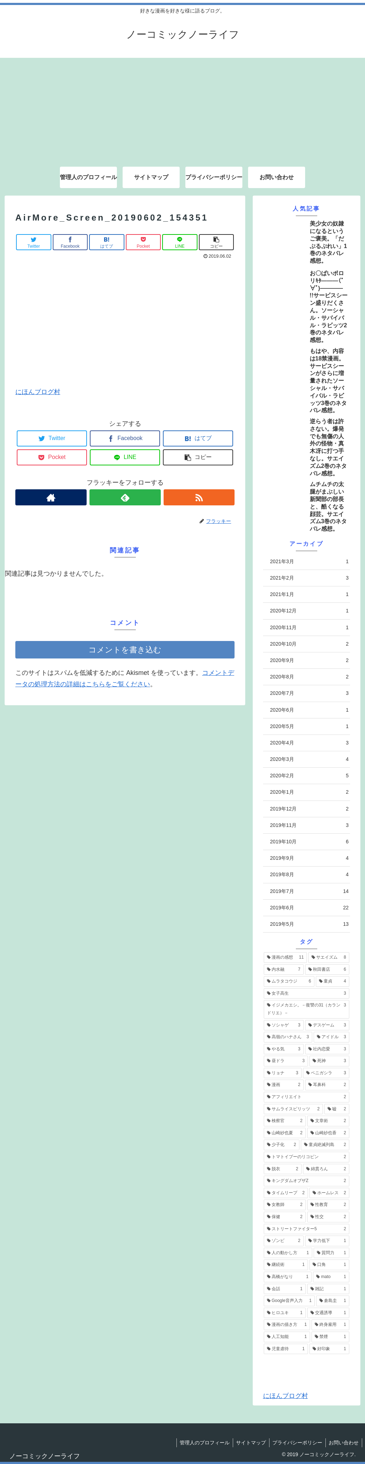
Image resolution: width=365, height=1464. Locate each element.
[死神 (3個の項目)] (329, 1061)
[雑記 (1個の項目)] (328, 1289)
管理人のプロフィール (201, 1442)
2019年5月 (309, 924)
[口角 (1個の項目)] (329, 1264)
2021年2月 (309, 578)
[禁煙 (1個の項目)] (330, 1337)
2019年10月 (309, 841)
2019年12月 (309, 808)
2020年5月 (309, 726)
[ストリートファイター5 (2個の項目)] (306, 1229)
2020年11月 (309, 627)
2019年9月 (309, 858)
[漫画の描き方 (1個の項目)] (287, 1324)
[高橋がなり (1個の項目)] (288, 1277)
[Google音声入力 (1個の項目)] (289, 1301)
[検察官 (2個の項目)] (285, 1121)
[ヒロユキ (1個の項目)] (285, 1313)
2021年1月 (309, 594)
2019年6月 (309, 907)
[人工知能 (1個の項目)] (287, 1337)
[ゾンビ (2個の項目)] (284, 1241)
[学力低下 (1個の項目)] (327, 1241)
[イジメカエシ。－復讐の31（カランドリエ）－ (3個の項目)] (306, 1009)
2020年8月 (309, 676)
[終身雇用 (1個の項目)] (330, 1324)
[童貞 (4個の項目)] (332, 981)
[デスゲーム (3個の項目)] (327, 1025)
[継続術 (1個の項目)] (286, 1264)
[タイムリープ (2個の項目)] (286, 1193)
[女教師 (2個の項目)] (285, 1205)
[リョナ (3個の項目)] (283, 1073)
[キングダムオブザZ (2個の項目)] (306, 1181)
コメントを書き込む (124, 649)
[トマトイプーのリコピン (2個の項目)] (306, 1157)
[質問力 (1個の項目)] (331, 1253)
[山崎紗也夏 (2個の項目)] (285, 1133)
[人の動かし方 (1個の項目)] (288, 1253)
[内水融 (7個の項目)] (284, 969)
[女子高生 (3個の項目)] (306, 993)
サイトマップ (248, 1442)
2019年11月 (309, 825)
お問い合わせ (343, 1442)
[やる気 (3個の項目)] (284, 1049)
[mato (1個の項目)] (331, 1277)
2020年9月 (309, 660)
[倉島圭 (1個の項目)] (332, 1301)
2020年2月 (309, 775)
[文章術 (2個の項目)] (328, 1121)
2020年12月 (309, 610)
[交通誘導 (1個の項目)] (328, 1313)
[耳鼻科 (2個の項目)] (327, 1085)
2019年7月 (309, 891)
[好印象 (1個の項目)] (329, 1349)
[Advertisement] (182, 108)
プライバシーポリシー (296, 1442)
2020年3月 (309, 759)
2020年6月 (309, 710)
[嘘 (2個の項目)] (336, 1109)
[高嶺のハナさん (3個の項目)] (288, 1037)
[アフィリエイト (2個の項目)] (306, 1097)
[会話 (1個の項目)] (285, 1289)
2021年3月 (309, 561)
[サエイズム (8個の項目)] (328, 957)
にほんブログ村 (37, 391)
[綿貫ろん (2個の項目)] (326, 1169)
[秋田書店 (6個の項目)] (327, 969)
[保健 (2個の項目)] (285, 1217)
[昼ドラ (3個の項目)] (286, 1061)
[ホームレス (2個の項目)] (329, 1193)
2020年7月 (309, 693)
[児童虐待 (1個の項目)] (286, 1349)
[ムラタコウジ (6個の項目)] (289, 981)
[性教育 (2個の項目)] (328, 1205)
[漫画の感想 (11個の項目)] (285, 957)
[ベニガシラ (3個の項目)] (326, 1073)
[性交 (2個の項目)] (328, 1217)
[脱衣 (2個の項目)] (283, 1169)
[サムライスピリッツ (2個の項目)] (293, 1109)
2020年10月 (309, 644)
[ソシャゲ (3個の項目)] (284, 1025)
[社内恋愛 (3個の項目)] (327, 1049)
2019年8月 (309, 874)
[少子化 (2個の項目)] (281, 1145)
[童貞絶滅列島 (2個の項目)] (325, 1145)
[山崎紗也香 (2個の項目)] (328, 1133)
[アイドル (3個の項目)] (331, 1037)
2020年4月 (309, 742)
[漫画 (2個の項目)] (284, 1085)
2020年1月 (309, 792)
